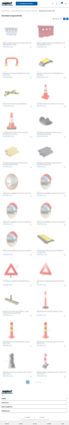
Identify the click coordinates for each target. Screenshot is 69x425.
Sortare (27, 417)
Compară (49, 422)
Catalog (35, 422)
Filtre (42, 417)
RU (65, 3)
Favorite (21, 422)
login (62, 422)
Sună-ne (7, 422)
